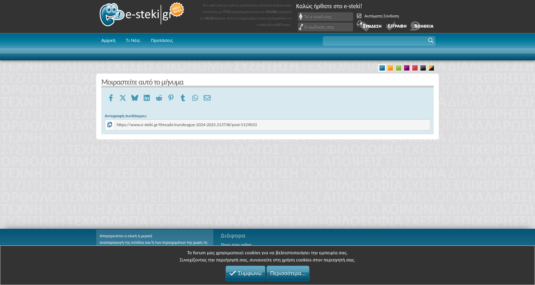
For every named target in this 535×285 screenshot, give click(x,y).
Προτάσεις (162, 40)
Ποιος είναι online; (236, 244)
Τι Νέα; (133, 40)
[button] (379, 40)
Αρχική (108, 40)
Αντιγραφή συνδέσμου (125, 115)
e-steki (142, 16)
